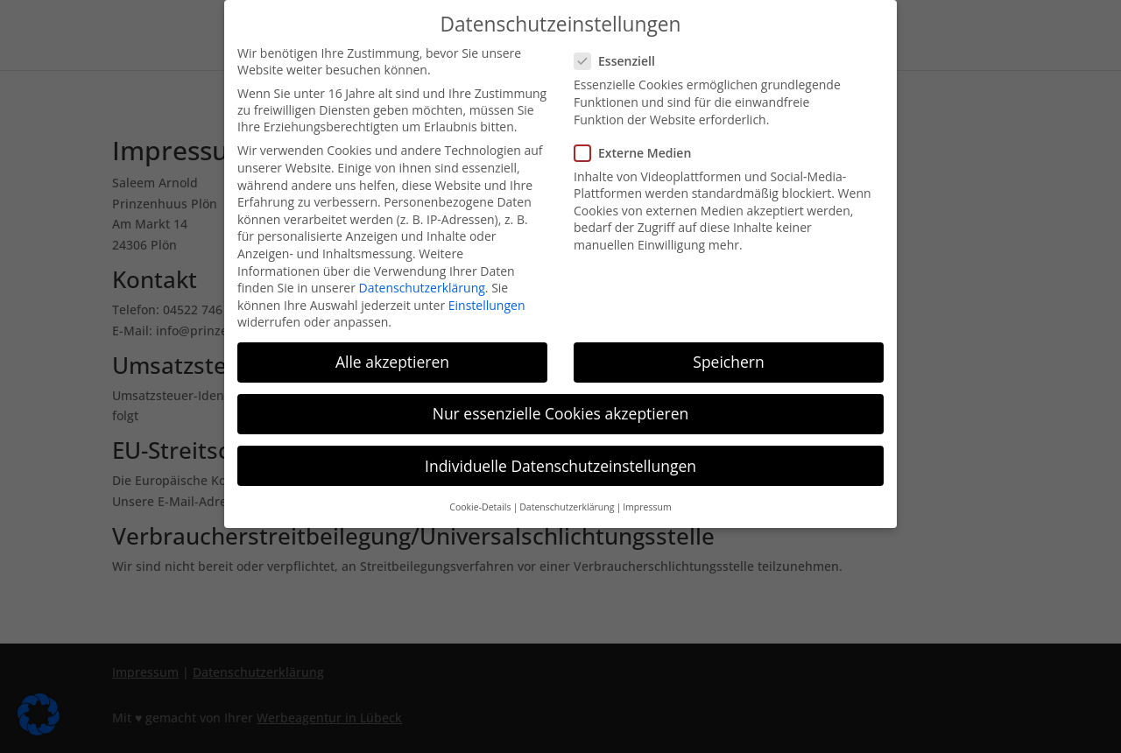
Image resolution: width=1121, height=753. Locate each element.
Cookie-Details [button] (480, 503)
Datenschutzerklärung (422, 285)
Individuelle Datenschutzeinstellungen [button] (560, 462)
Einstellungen (486, 301)
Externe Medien (640, 149)
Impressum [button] (647, 503)
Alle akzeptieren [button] (392, 358)
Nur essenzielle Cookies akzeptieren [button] (561, 410)
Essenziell (622, 58)
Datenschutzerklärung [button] (566, 503)
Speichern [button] (728, 358)
